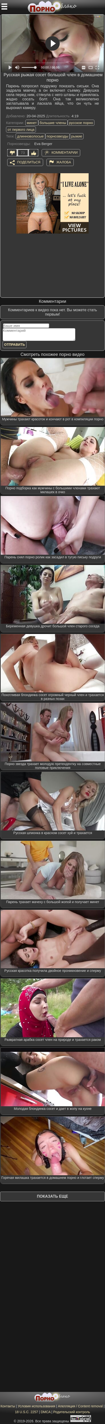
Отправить (14, 344)
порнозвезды (57, 136)
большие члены (53, 123)
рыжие (76, 136)
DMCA (45, 1412)
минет (32, 123)
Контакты (7, 1406)
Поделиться (28, 162)
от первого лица (20, 129)
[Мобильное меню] (4, 6)
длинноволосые (30, 136)
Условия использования (36, 1406)
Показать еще (52, 1196)
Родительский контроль (71, 1412)
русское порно (81, 123)
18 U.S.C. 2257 (26, 1412)
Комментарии (65, 152)
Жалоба (63, 162)
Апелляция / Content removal (80, 1406)
